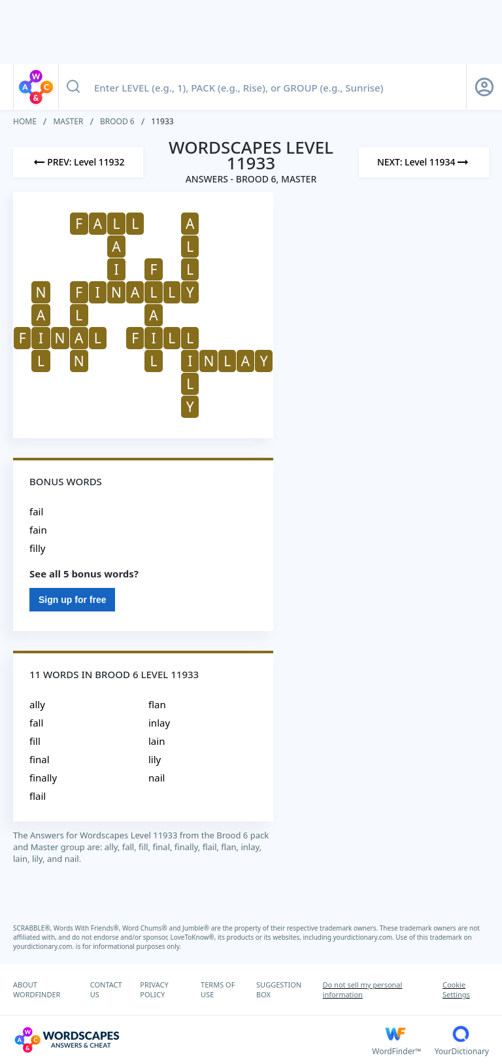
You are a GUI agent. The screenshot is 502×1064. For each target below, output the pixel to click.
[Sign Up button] (484, 87)
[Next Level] (424, 162)
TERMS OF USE (218, 989)
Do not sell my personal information (363, 989)
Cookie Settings (456, 989)
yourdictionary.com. (364, 937)
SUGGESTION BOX (278, 989)
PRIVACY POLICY (154, 989)
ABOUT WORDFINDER (36, 989)
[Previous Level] (78, 162)
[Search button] (73, 87)
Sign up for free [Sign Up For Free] (72, 599)
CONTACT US (106, 989)
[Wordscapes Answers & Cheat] (192, 1039)
